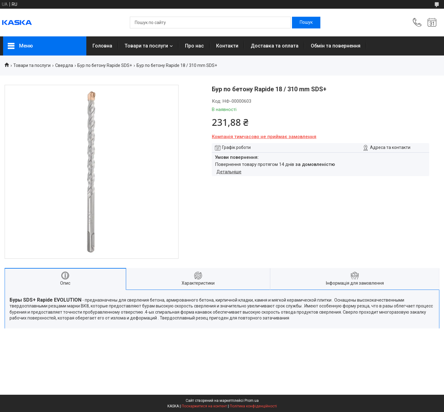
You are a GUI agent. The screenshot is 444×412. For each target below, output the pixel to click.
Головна (102, 46)
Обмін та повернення (335, 46)
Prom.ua (252, 400)
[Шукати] (306, 22)
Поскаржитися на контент (204, 406)
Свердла (64, 65)
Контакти (227, 46)
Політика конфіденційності (253, 406)
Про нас (194, 46)
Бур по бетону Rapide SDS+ (104, 65)
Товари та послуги (146, 46)
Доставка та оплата (274, 46)
